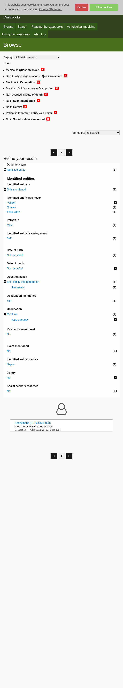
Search (22, 26)
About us (40, 34)
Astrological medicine (81, 26)
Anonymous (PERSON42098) (33, 422)
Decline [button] (81, 7)
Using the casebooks (16, 34)
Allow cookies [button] (104, 7)
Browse (8, 26)
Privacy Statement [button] (51, 9)
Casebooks (11, 17)
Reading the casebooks (47, 26)
